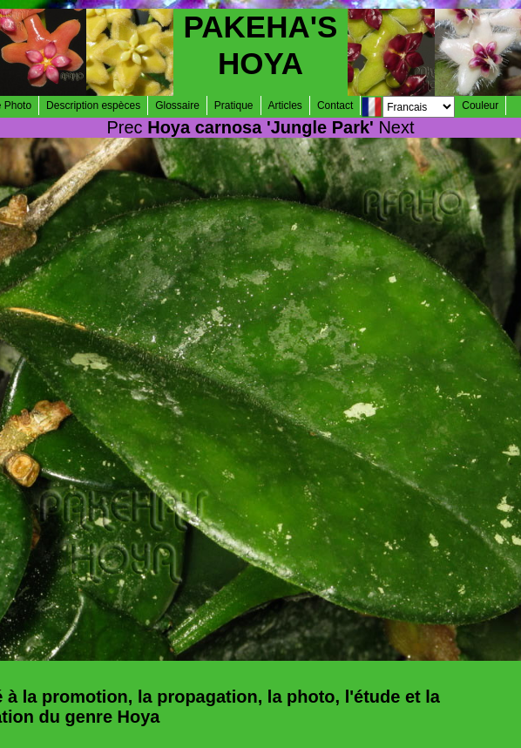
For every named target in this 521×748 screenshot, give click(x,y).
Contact (335, 105)
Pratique (234, 105)
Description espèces (93, 105)
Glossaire (177, 105)
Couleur (480, 105)
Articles (285, 105)
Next (396, 127)
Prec (125, 127)
